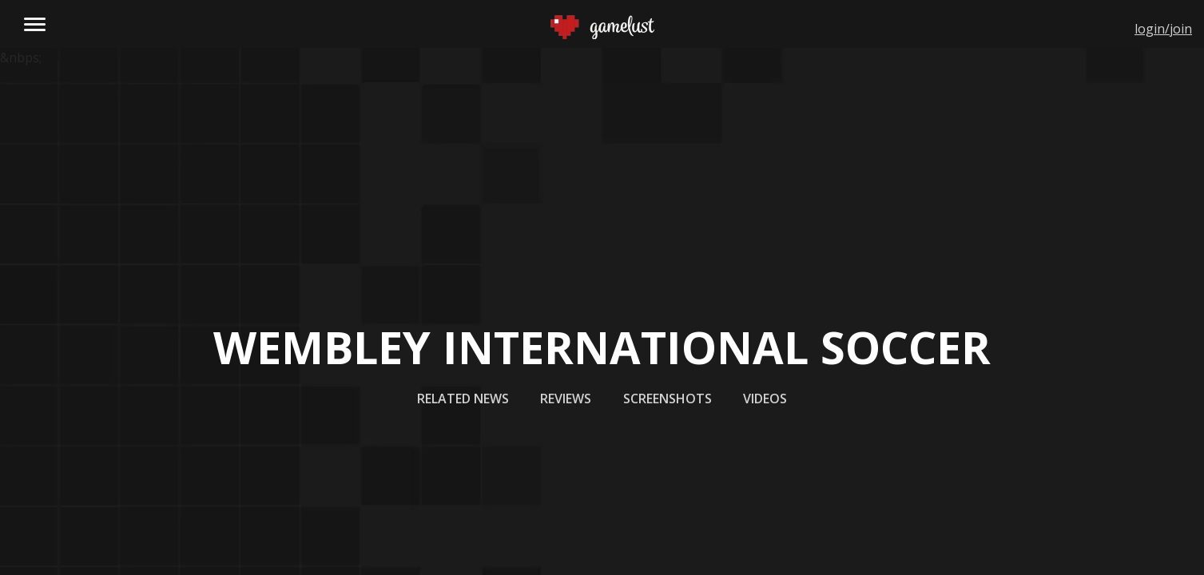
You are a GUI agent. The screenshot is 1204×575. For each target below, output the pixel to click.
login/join (1163, 29)
